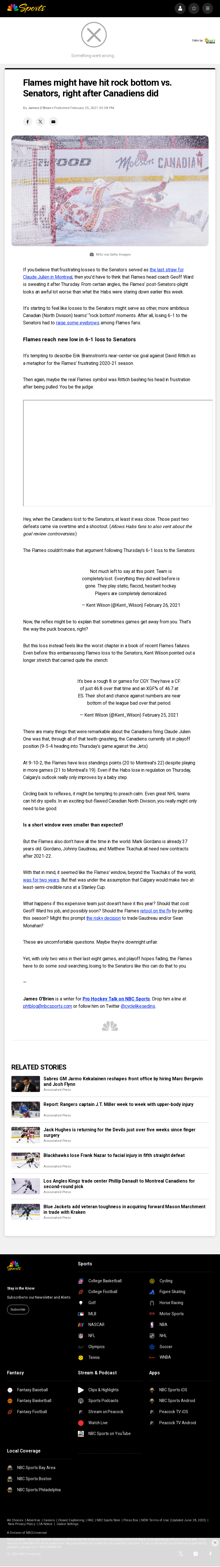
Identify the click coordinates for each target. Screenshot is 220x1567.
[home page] (26, 8)
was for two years (41, 880)
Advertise (33, 1520)
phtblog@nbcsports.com (47, 1006)
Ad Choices (15, 1520)
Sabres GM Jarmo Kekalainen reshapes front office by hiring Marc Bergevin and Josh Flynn (123, 1081)
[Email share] (53, 121)
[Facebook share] (27, 121)
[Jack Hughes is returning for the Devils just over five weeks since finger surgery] (25, 1135)
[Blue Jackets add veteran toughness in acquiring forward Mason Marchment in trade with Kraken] (25, 1212)
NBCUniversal (36, 1533)
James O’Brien (39, 108)
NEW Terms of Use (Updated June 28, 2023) (173, 1520)
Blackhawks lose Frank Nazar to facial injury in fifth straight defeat (113, 1155)
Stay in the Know (20, 1288)
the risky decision (103, 918)
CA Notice (46, 1524)
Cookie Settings (67, 1524)
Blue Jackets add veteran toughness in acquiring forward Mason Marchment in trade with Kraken (124, 1209)
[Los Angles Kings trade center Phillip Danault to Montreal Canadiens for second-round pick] (25, 1186)
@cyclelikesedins (138, 1006)
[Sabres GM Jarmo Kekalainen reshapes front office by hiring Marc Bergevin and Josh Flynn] (25, 1084)
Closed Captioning (71, 1520)
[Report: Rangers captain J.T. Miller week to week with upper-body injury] (25, 1110)
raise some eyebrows (78, 323)
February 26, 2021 (162, 605)
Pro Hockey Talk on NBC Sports (116, 999)
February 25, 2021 (160, 715)
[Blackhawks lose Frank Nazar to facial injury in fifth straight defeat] (25, 1161)
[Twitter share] (40, 121)
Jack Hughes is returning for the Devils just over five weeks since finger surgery (119, 1132)
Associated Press (57, 1090)
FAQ (90, 1520)
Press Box (130, 1520)
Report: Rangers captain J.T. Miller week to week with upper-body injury (118, 1104)
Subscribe (18, 1309)
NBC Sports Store (108, 1520)
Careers (49, 1520)
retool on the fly (155, 911)
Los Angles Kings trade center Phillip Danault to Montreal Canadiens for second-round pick (119, 1183)
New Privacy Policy (21, 1524)
